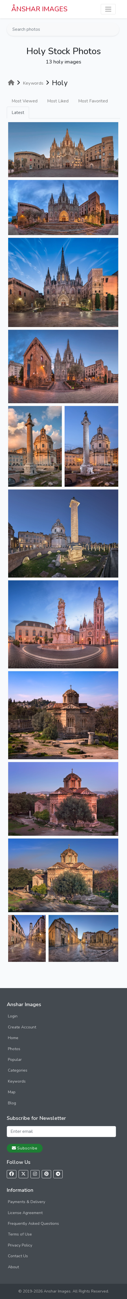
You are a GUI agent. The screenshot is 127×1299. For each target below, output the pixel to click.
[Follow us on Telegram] (58, 1174)
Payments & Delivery (26, 1201)
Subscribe (25, 1148)
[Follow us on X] (23, 1174)
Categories (17, 1070)
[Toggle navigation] (108, 9)
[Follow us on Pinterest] (46, 1174)
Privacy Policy (20, 1245)
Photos (14, 1049)
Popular (15, 1059)
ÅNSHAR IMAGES (39, 9)
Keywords (17, 1081)
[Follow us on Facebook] (11, 1174)
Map (12, 1092)
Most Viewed (25, 101)
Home (13, 1038)
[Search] (114, 29)
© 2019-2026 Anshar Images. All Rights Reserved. (63, 1291)
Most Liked (58, 101)
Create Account (22, 1027)
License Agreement (25, 1212)
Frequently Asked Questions (33, 1223)
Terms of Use (20, 1234)
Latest (18, 112)
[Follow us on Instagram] (35, 1174)
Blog (12, 1103)
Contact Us (18, 1256)
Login (12, 1016)
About (13, 1267)
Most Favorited (93, 101)
